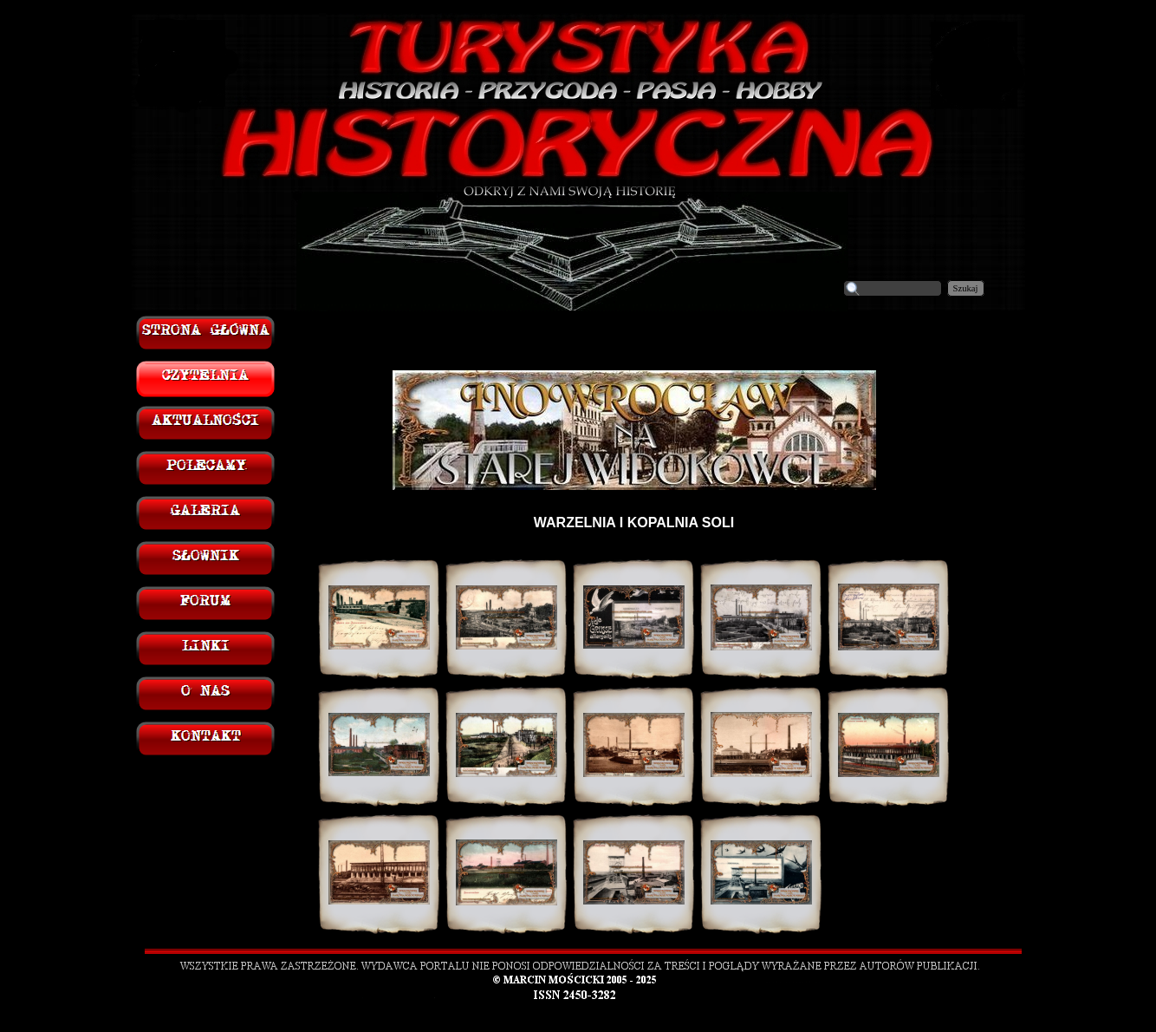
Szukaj (965, 288)
